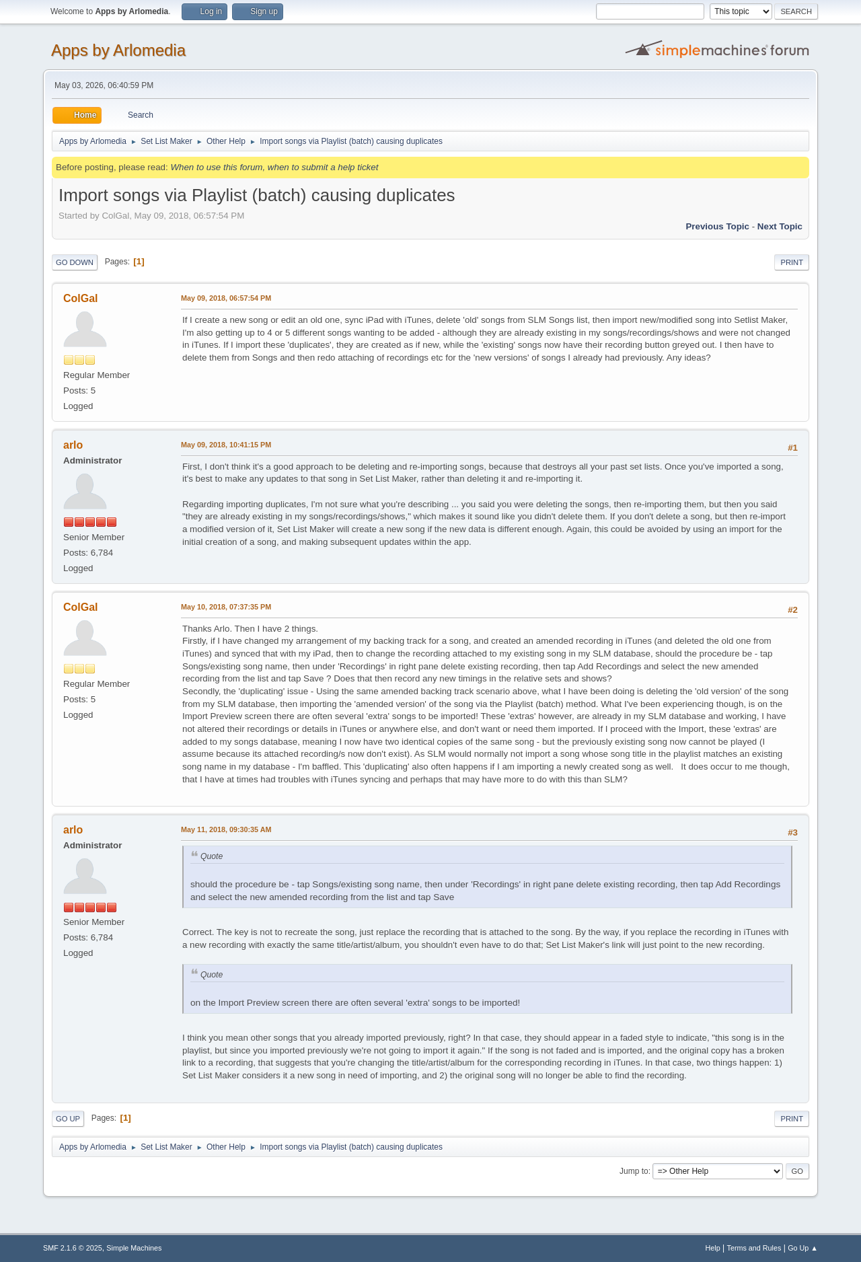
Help (713, 1248)
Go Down (74, 262)
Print (791, 262)
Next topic (779, 226)
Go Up (68, 1119)
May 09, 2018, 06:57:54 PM (226, 298)
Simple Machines (133, 1248)
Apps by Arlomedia (118, 50)
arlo (73, 445)
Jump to (634, 1171)
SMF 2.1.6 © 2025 (72, 1248)
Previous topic (717, 226)
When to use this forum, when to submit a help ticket (274, 167)
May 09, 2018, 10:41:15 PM (226, 445)
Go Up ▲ (803, 1248)
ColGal (80, 298)
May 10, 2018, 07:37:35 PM (226, 607)
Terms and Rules (754, 1248)
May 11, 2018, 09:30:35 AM (226, 829)
